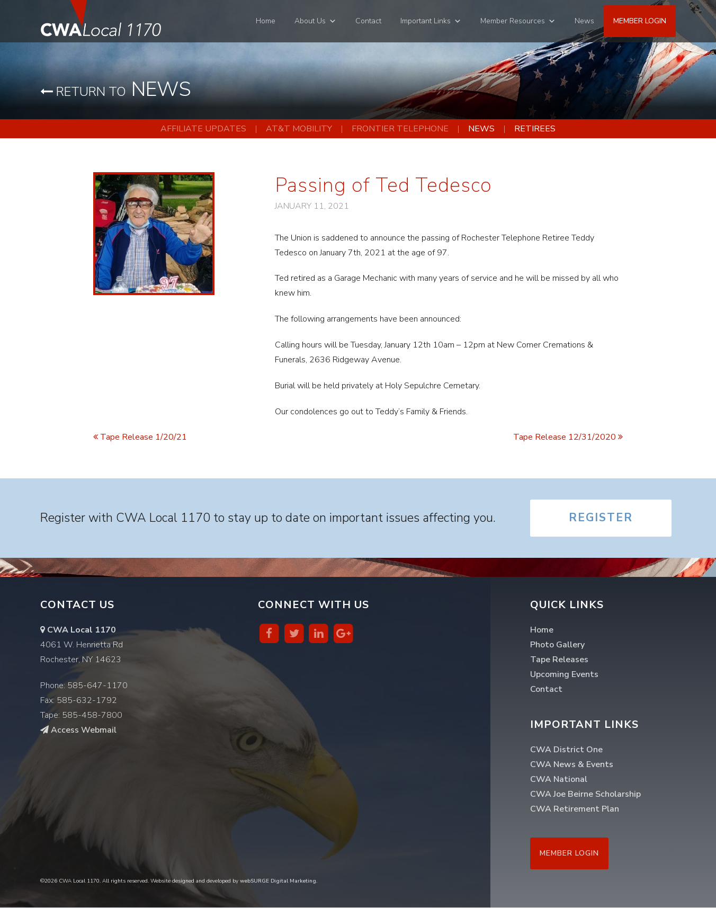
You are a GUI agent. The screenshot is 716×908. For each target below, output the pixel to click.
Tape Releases (559, 660)
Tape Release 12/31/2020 (568, 437)
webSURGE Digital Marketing (278, 881)
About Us (310, 21)
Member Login (639, 21)
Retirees (535, 129)
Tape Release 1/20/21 (140, 437)
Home (265, 21)
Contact (368, 21)
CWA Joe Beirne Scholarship (585, 794)
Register (600, 519)
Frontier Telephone (400, 129)
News (584, 21)
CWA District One (566, 750)
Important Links (425, 21)
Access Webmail (78, 730)
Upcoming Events (564, 675)
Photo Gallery (557, 645)
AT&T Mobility (299, 129)
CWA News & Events (571, 765)
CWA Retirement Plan (574, 809)
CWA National (558, 780)
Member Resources (512, 21)
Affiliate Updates (203, 129)
